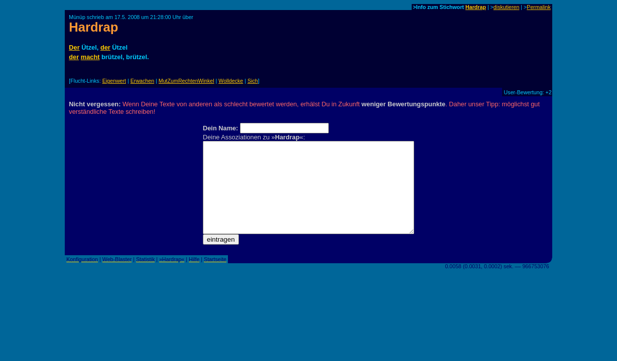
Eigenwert (114, 81)
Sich (253, 81)
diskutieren (506, 7)
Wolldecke (230, 81)
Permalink (538, 7)
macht (90, 57)
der (105, 47)
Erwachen (142, 81)
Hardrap (475, 7)
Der (74, 47)
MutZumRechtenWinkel (186, 81)
